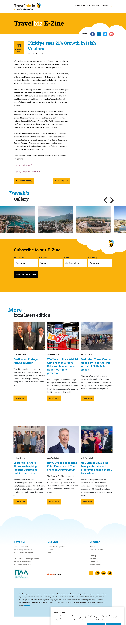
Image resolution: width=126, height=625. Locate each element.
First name (26, 261)
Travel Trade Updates (56, 546)
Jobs (88, 6)
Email (75, 261)
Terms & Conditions (94, 560)
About (92, 546)
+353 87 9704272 (26, 564)
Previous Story (24, 180)
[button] (105, 200)
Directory (95, 6)
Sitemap (93, 555)
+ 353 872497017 (26, 552)
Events (77, 6)
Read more (20, 398)
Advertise (104, 6)
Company (100, 261)
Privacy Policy (95, 564)
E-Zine (83, 6)
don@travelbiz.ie (25, 549)
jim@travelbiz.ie (25, 561)
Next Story (61, 180)
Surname (51, 261)
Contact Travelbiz (96, 549)
